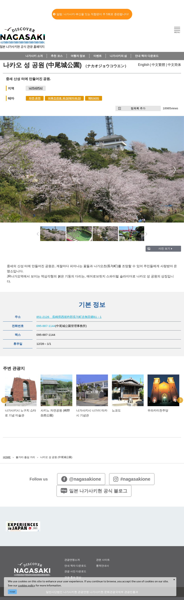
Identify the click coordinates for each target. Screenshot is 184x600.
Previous (9, 170)
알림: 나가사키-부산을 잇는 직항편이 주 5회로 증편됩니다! (91, 14)
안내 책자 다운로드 (147, 55)
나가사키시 (36, 88)
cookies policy (26, 585)
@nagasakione (81, 479)
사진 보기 (165, 248)
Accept (12, 592)
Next (174, 170)
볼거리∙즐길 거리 (25, 457)
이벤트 (97, 55)
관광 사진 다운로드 (75, 571)
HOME (7, 457)
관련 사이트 (103, 559)
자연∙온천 (35, 98)
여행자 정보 (78, 55)
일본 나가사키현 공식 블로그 (94, 491)
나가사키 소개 (34, 55)
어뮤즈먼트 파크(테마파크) (64, 98)
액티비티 (93, 98)
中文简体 (174, 65)
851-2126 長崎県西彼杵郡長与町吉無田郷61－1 (68, 316)
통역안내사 (102, 565)
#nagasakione (131, 479)
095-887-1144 (45, 326)
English (143, 65)
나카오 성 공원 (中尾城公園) (56, 457)
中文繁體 (158, 65)
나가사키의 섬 (118, 55)
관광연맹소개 (72, 559)
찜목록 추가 (131, 108)
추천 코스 (57, 55)
